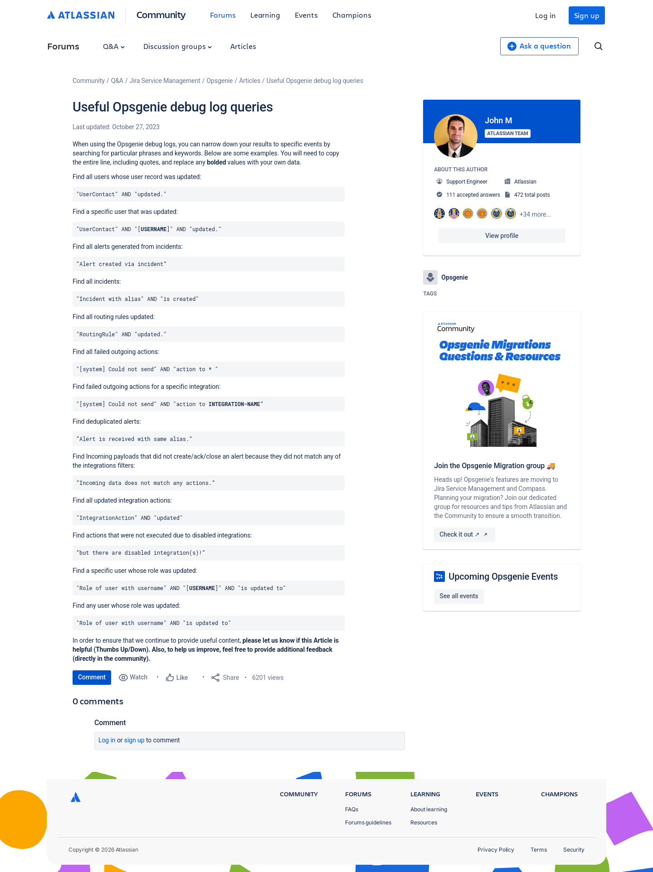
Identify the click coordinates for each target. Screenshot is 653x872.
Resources (423, 822)
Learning (265, 14)
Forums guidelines (368, 822)
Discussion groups (177, 46)
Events (306, 14)
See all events (458, 596)
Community (161, 14)
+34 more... (535, 214)
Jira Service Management (165, 80)
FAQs (351, 809)
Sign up (586, 15)
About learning (428, 809)
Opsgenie (220, 80)
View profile (501, 235)
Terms (539, 849)
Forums (223, 14)
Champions (351, 14)
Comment (92, 677)
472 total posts (532, 195)
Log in (545, 15)
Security (574, 849)
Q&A (114, 46)
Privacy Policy (496, 849)
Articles (243, 46)
